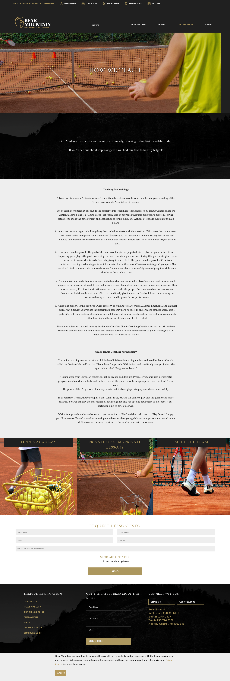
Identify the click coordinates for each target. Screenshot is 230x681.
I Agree (61, 673)
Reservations (133, 3)
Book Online (111, 3)
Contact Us (89, 3)
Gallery (154, 3)
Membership (68, 3)
